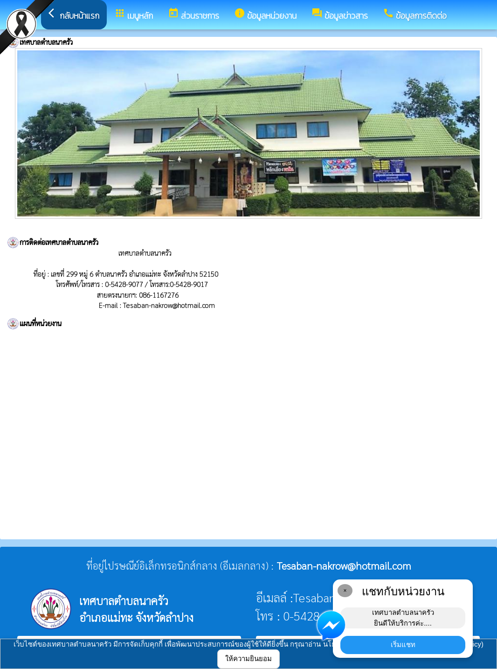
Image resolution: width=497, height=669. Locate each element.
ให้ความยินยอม (248, 658)
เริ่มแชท (403, 644)
